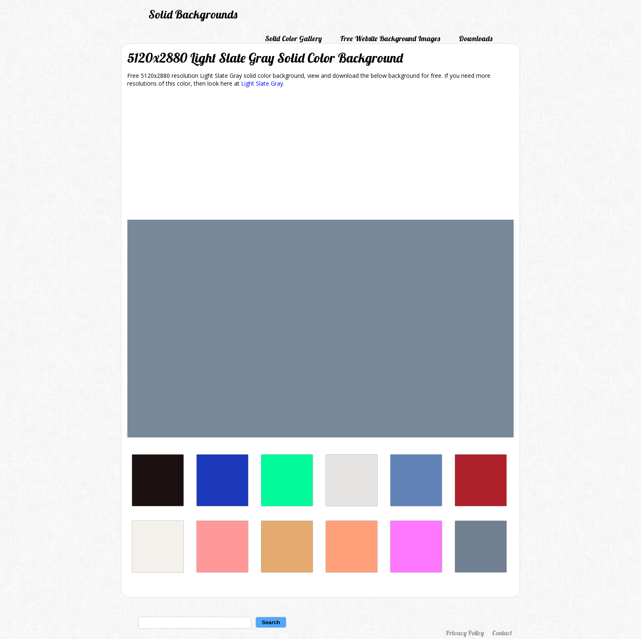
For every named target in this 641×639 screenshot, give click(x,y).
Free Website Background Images (390, 38)
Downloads (475, 38)
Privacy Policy (465, 633)
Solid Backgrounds (193, 14)
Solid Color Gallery (293, 38)
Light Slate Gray (262, 83)
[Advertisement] (320, 154)
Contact (502, 633)
